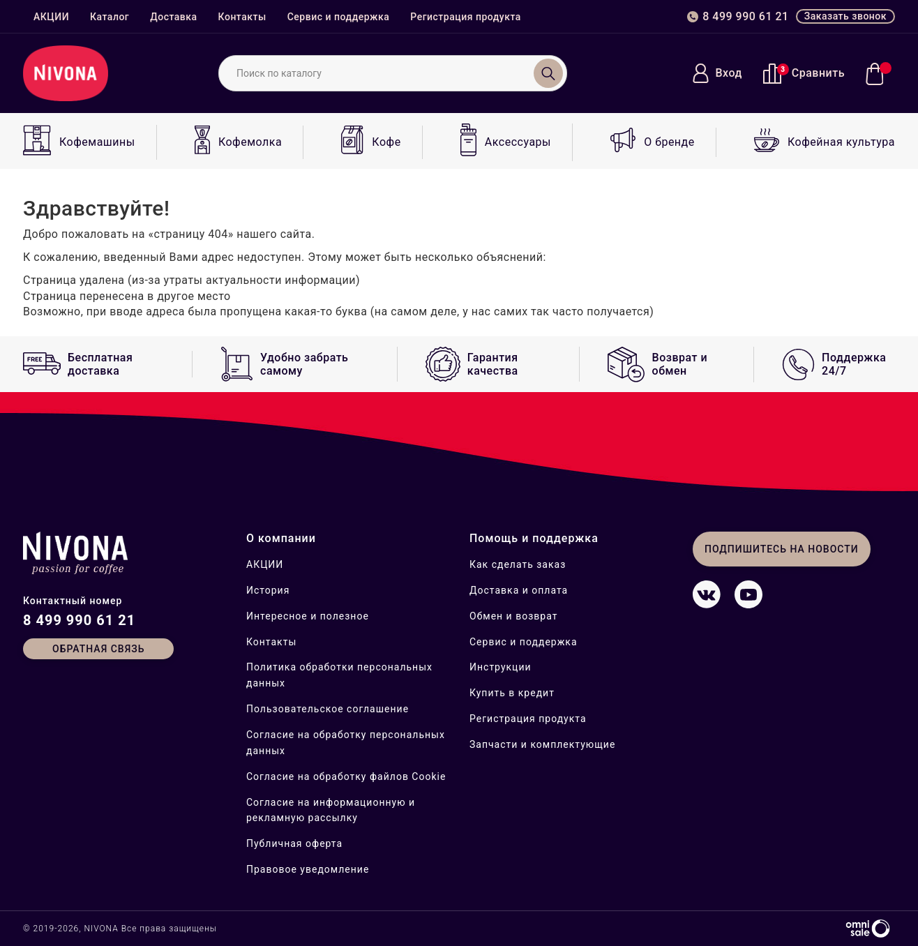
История (267, 590)
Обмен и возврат (513, 616)
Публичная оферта (294, 843)
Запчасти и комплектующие (542, 744)
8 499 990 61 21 (79, 620)
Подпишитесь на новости (782, 549)
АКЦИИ (51, 16)
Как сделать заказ (517, 564)
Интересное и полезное (307, 616)
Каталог (109, 16)
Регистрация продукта (465, 16)
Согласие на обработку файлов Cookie (346, 776)
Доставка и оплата (518, 590)
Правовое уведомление (307, 869)
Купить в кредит (512, 692)
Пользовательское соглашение (327, 708)
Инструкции (500, 667)
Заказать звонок (845, 16)
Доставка (173, 16)
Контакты (242, 16)
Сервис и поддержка (338, 16)
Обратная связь (98, 648)
